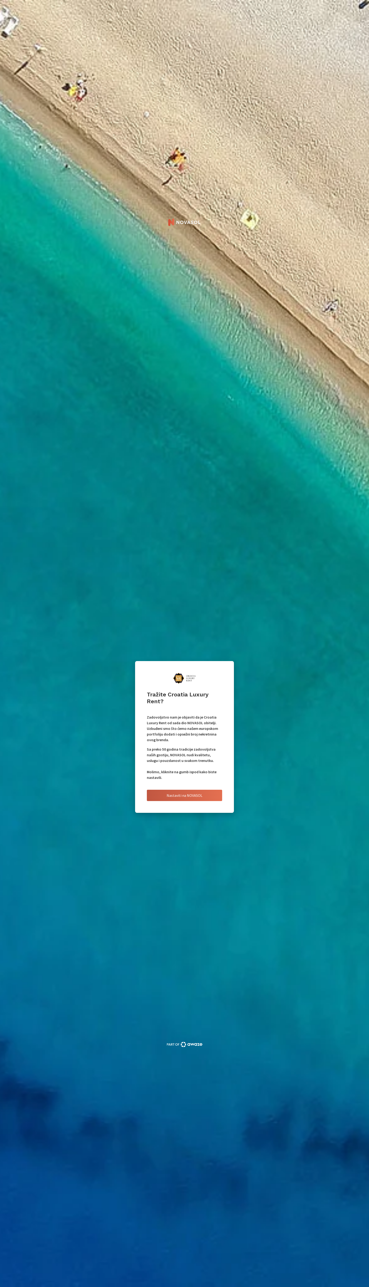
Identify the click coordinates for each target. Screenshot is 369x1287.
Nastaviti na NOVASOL (184, 795)
